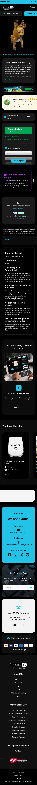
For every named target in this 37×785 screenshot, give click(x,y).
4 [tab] (22, 407)
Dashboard (18, 751)
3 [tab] (33, 183)
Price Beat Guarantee (18, 710)
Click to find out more (17, 218)
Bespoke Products (18, 737)
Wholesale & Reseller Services (18, 720)
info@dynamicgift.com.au (18, 532)
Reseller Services (18, 727)
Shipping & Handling (18, 693)
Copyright (19, 778)
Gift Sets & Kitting (18, 734)
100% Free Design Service (18, 713)
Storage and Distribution (18, 730)
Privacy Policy (18, 776)
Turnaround (12, 13)
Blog (18, 686)
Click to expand (18, 161)
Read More (8, 80)
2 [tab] (30, 116)
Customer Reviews (18, 723)
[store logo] (8, 8)
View (5, 474)
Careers (18, 696)
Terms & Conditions (18, 773)
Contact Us (18, 683)
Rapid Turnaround (18, 717)
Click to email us (18, 208)
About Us (18, 679)
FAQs (18, 689)
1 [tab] (27, 116)
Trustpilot (3, 496)
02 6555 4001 (31, 13)
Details (7, 239)
